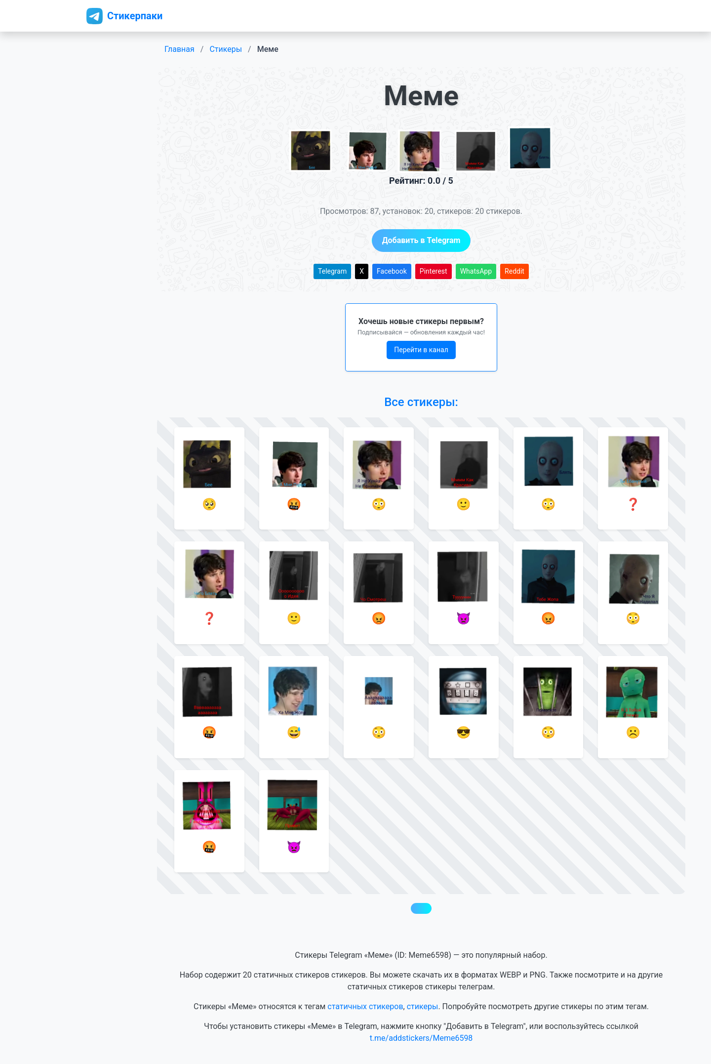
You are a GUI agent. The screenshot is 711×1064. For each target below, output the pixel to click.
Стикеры (225, 49)
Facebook (392, 271)
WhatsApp (476, 271)
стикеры (422, 1006)
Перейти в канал (421, 350)
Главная (179, 49)
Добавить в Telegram (421, 240)
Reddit (514, 271)
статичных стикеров (365, 1006)
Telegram (332, 271)
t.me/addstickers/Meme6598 (421, 1038)
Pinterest (433, 271)
